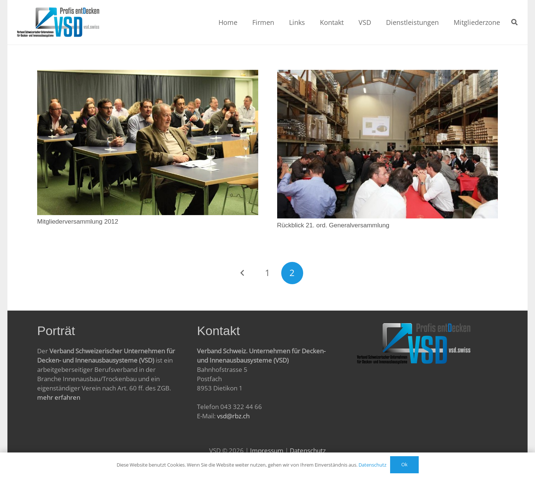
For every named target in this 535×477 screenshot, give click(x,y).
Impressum (266, 450)
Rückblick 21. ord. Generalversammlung (333, 225)
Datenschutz (308, 450)
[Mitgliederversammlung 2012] (147, 74)
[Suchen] (514, 22)
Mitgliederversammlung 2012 (77, 221)
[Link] (58, 22)
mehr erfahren (58, 397)
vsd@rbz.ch (233, 416)
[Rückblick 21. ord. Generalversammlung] (387, 74)
